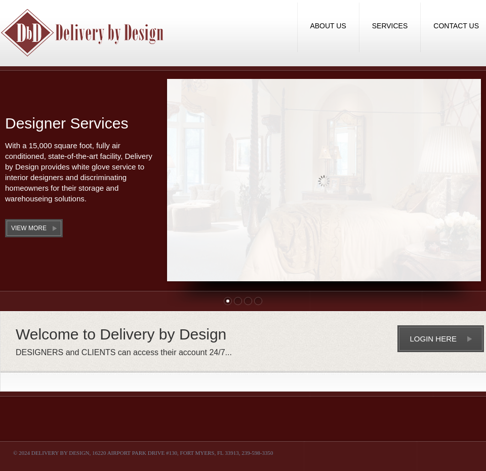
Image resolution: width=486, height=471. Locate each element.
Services (390, 26)
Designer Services (66, 123)
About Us (328, 26)
